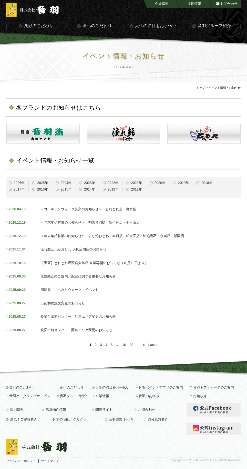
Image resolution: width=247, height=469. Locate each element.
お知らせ (200, 396)
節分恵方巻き (158, 419)
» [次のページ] (144, 345)
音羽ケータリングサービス (29, 396)
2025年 (42, 183)
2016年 (42, 189)
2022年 (113, 183)
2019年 (183, 183)
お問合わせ (226, 4)
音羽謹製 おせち (121, 419)
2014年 (89, 189)
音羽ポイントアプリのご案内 (161, 387)
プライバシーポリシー (21, 461)
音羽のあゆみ (149, 396)
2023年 (89, 183)
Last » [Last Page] (153, 345)
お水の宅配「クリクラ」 (71, 419)
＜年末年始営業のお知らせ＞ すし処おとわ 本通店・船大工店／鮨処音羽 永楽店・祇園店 (112, 236)
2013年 (113, 189)
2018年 (206, 183)
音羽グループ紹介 (211, 26)
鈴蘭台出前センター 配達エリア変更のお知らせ (78, 316)
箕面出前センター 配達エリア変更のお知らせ (76, 330)
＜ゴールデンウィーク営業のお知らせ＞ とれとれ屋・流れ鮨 (88, 209)
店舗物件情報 (56, 410)
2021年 (136, 183)
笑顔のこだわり (35, 26)
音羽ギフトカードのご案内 (213, 387)
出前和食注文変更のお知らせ (63, 303)
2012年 (136, 189)
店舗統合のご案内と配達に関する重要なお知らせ (78, 276)
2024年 (66, 183)
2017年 (19, 189)
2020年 (159, 183)
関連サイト (104, 410)
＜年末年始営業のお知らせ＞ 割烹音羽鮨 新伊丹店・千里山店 (90, 222)
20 (132, 345)
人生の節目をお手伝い (152, 26)
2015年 (66, 189)
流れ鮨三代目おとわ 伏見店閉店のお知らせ (73, 249)
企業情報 (162, 4)
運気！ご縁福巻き (23, 419)
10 (124, 345)
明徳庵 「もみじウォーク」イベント (70, 290)
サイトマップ (50, 461)
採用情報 (194, 4)
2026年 (19, 183)
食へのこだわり (94, 26)
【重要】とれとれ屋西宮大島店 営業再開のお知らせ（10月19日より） (94, 263)
